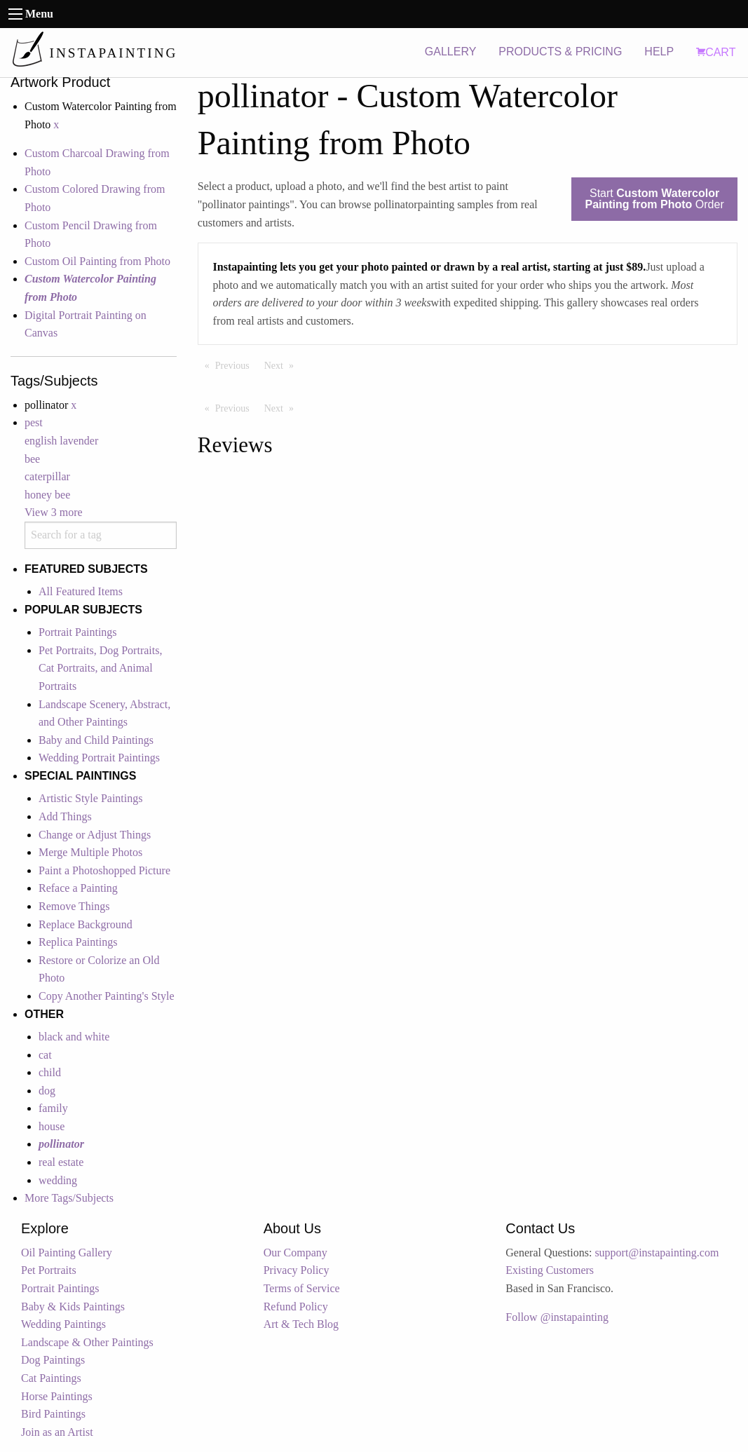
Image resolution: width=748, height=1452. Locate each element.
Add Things (65, 816)
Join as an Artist (57, 1432)
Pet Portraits (48, 1270)
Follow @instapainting (556, 1317)
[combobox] (101, 535)
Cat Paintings (51, 1378)
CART (715, 52)
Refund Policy (296, 1306)
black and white (74, 1037)
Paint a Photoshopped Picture (104, 870)
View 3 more (54, 512)
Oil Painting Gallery (66, 1252)
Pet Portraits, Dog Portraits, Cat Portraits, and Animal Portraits (100, 668)
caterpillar (47, 476)
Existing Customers (549, 1270)
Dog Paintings (53, 1360)
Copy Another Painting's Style (107, 996)
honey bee (47, 495)
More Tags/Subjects (69, 1198)
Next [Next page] (282, 364)
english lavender (61, 441)
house (51, 1126)
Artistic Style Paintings (90, 798)
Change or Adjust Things (95, 835)
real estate (61, 1162)
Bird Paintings (53, 1414)
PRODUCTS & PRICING (560, 51)
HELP (659, 51)
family (53, 1108)
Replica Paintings (78, 942)
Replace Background (85, 924)
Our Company (295, 1252)
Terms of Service (302, 1288)
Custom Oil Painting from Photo (97, 261)
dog (47, 1091)
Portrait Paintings (78, 632)
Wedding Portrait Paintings (99, 758)
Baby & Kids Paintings (73, 1306)
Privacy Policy (296, 1270)
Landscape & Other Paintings (87, 1342)
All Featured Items (81, 591)
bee (32, 459)
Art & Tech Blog (301, 1324)
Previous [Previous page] (236, 364)
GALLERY (451, 51)
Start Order (654, 198)
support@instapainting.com (656, 1252)
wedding (58, 1180)
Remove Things (74, 906)
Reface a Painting (78, 888)
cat (45, 1055)
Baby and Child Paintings (96, 740)
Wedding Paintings (63, 1324)
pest (34, 422)
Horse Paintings (57, 1396)
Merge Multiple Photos (90, 852)
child (50, 1072)
